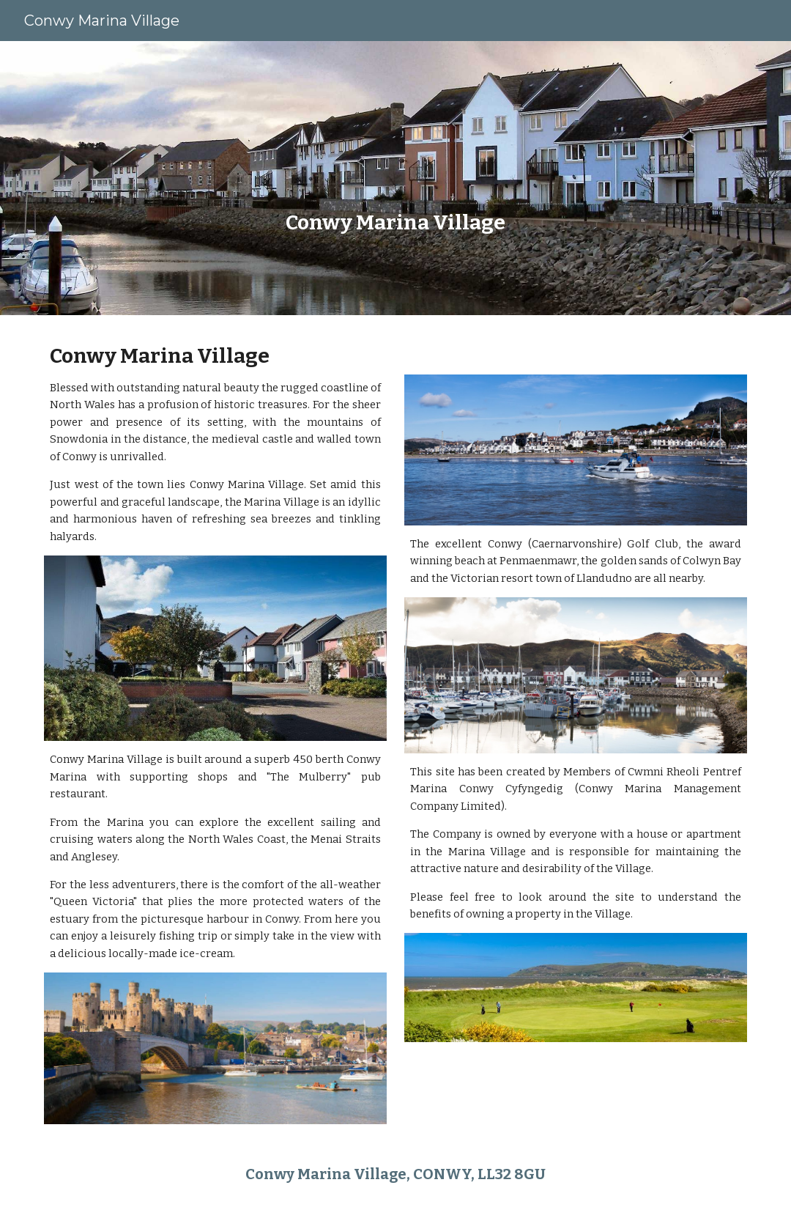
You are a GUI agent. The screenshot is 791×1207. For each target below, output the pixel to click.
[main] (395, 178)
